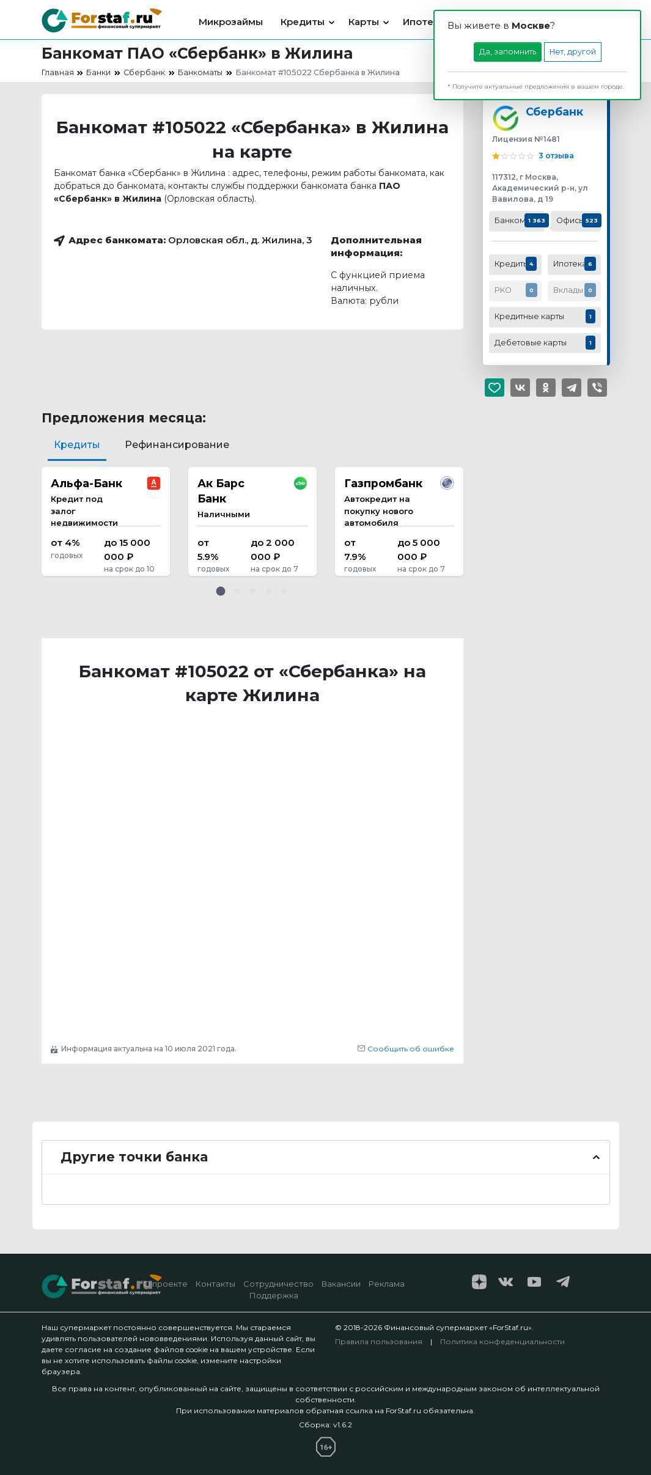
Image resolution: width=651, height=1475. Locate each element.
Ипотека (423, 22)
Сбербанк (554, 111)
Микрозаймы (231, 22)
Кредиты (303, 22)
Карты (363, 22)
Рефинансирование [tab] (177, 445)
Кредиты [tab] (77, 445)
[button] (221, 591)
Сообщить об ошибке (405, 1048)
